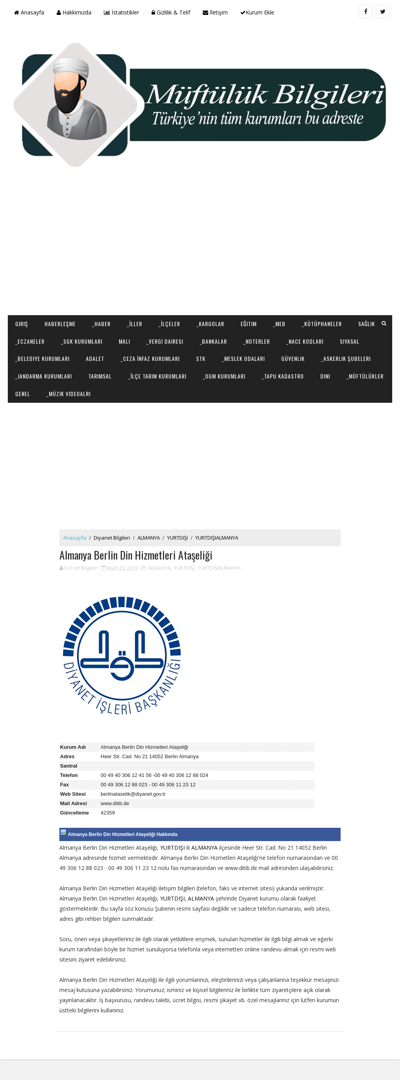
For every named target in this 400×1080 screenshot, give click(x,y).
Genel (22, 393)
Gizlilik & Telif (171, 12)
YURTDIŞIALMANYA (218, 537)
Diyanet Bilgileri (114, 537)
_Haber (101, 323)
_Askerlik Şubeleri (346, 358)
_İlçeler (169, 323)
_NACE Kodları (304, 341)
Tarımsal (100, 376)
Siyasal (349, 341)
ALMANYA (150, 537)
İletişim (215, 12)
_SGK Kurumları (81, 341)
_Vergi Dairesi (164, 341)
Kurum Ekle (257, 12)
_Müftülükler (365, 376)
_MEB (279, 323)
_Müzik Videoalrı (68, 393)
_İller (134, 323)
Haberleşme (60, 323)
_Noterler (256, 341)
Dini (325, 376)
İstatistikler (121, 12)
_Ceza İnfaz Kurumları (150, 358)
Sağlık (366, 323)
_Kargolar (210, 323)
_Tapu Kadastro (283, 376)
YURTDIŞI (179, 537)
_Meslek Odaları (243, 358)
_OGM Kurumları (224, 376)
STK (200, 358)
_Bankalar (213, 341)
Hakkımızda (74, 12)
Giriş (21, 323)
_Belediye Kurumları (42, 358)
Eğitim (249, 323)
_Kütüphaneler (322, 323)
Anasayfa (29, 12)
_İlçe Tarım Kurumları (157, 376)
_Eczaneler (30, 341)
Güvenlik (293, 358)
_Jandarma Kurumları (43, 376)
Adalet (95, 358)
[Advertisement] (200, 252)
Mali (124, 341)
